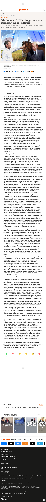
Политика (13, 439)
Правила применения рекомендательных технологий (12, 458)
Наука (25, 439)
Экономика (19, 439)
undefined (3, 13)
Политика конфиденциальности (8, 456)
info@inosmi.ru (4, 468)
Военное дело (31, 439)
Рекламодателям (4, 454)
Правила (40, 404)
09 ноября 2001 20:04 (5, 15)
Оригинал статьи (4, 17)
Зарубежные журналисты (6, 451)
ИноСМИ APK (3, 459)
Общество (37, 439)
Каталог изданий (4, 449)
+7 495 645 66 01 (4, 472)
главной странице (35, 408)
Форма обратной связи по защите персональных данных (13, 493)
